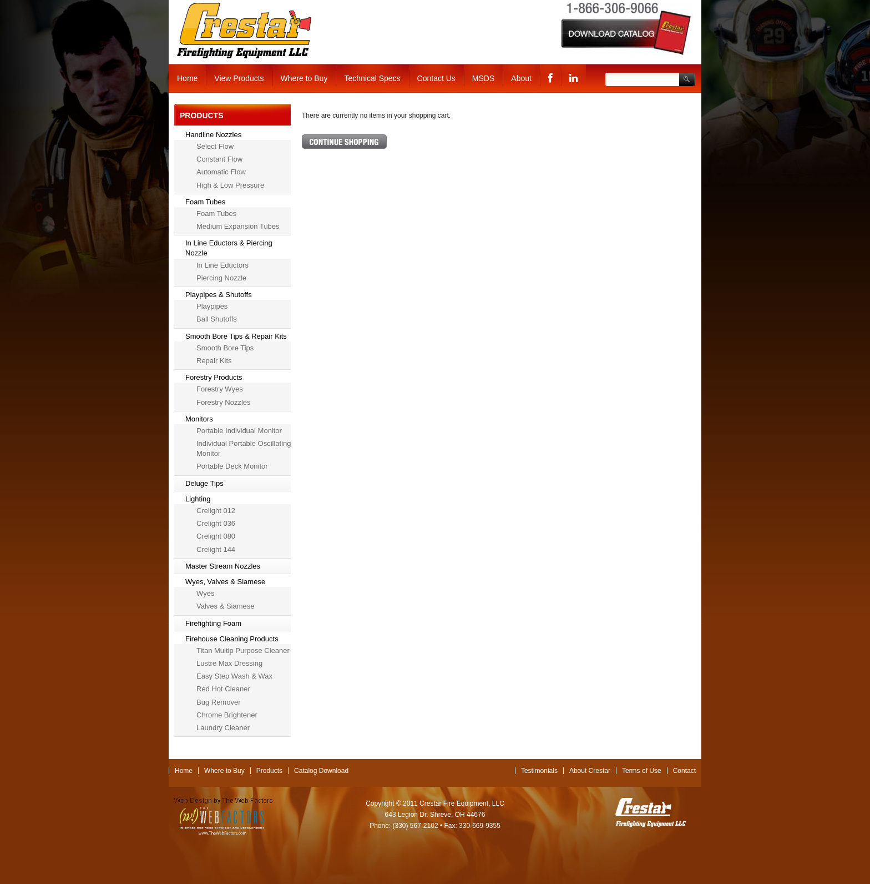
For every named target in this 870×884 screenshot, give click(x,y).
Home (187, 78)
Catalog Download (321, 771)
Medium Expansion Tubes (238, 226)
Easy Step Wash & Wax (234, 676)
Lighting (198, 499)
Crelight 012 (215, 510)
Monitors (199, 419)
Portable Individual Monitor (239, 430)
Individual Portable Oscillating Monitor (243, 448)
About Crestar (589, 771)
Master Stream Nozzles (222, 566)
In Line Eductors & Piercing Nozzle (228, 248)
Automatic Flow (221, 172)
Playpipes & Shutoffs (218, 294)
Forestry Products (213, 377)
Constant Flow (219, 159)
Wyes (205, 593)
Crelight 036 (215, 523)
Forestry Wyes (219, 389)
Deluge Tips (204, 483)
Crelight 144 (215, 549)
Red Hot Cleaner (223, 689)
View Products (239, 78)
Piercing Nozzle (221, 278)
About (521, 78)
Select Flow (215, 146)
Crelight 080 (215, 536)
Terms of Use (641, 771)
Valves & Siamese (225, 606)
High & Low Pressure (230, 185)
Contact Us (436, 78)
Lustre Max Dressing (229, 663)
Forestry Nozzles (223, 402)
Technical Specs (372, 78)
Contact (684, 771)
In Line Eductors (222, 265)
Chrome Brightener (226, 715)
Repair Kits (214, 360)
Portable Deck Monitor (232, 466)
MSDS (483, 78)
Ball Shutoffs (216, 319)
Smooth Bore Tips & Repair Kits (236, 336)
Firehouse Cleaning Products (232, 639)
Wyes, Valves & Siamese (225, 581)
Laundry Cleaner (223, 728)
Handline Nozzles (213, 134)
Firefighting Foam (213, 623)
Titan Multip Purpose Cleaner (243, 650)
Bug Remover (218, 702)
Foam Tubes (205, 202)
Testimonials (539, 771)
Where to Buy (304, 78)
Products (269, 771)
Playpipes (211, 306)
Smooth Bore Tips (225, 348)
